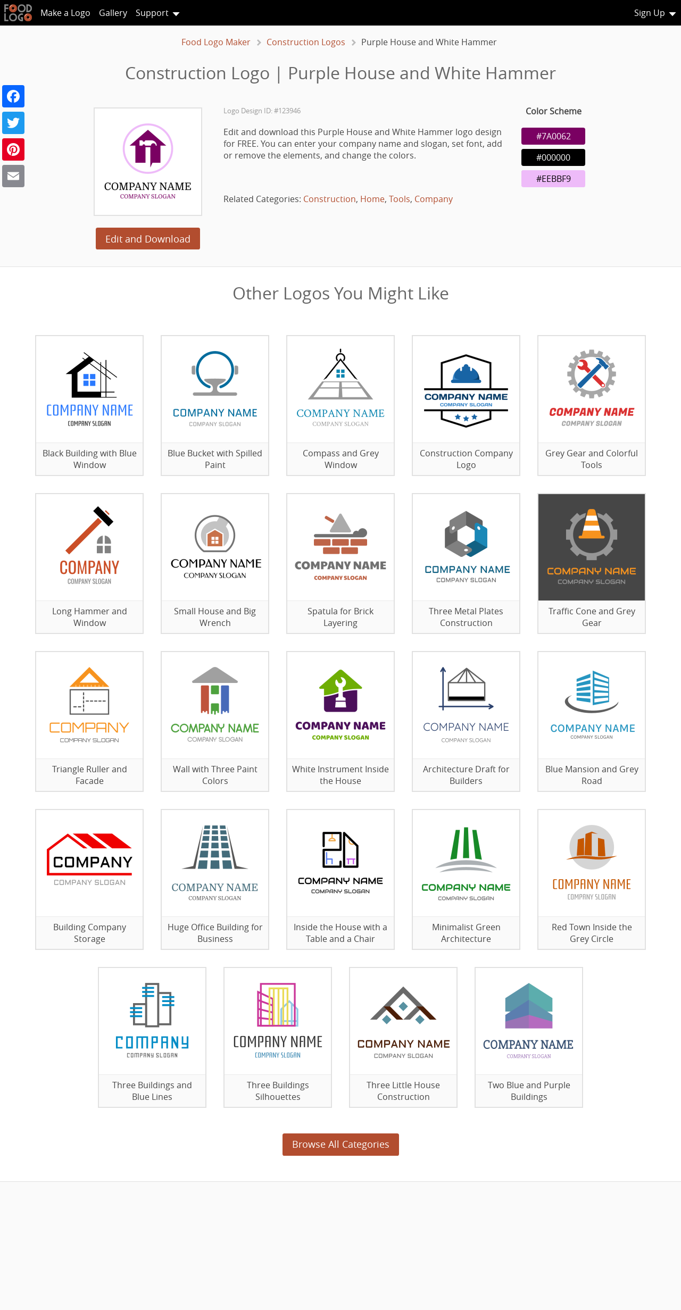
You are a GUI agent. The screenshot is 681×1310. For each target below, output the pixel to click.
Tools (399, 199)
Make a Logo (65, 13)
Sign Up (649, 13)
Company (433, 199)
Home (372, 199)
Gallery (113, 13)
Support (152, 13)
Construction (329, 199)
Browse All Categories (340, 1144)
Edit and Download (147, 238)
